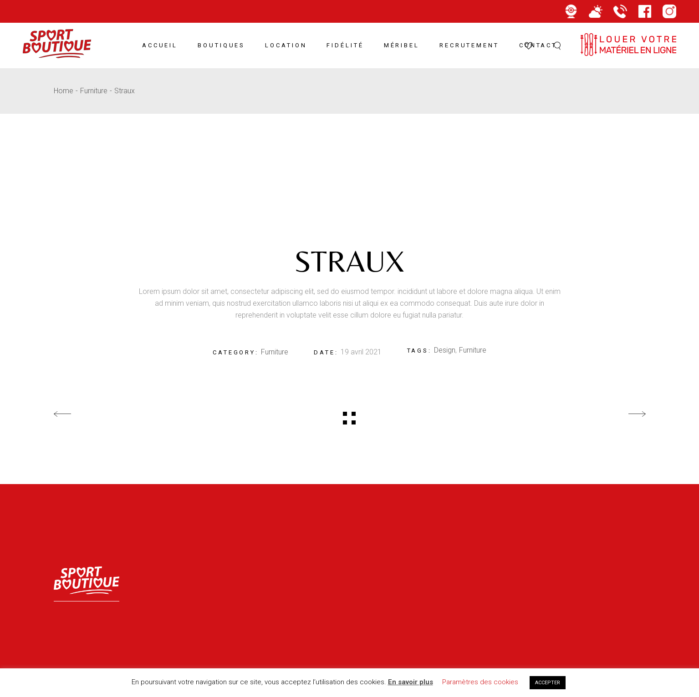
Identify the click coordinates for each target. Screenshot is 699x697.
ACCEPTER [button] (547, 683)
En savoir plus (410, 682)
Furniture (274, 352)
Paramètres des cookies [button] (480, 682)
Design (444, 350)
